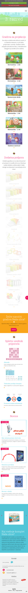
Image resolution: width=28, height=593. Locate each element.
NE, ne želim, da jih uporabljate (14, 5)
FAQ (13, 590)
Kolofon (10, 590)
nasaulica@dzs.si (11, 573)
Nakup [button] (14, 329)
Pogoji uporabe (19, 590)
